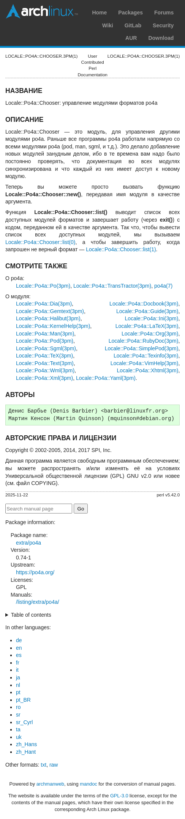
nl (18, 685)
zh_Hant (26, 752)
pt (18, 692)
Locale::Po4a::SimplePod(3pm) (142, 348)
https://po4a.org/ (35, 572)
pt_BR (23, 700)
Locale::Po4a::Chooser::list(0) (40, 242)
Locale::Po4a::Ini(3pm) (152, 318)
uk (19, 737)
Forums (164, 12)
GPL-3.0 (119, 796)
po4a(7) (163, 286)
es (19, 655)
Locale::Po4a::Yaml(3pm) (106, 378)
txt (43, 765)
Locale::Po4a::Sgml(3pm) (46, 348)
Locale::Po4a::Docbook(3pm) (143, 304)
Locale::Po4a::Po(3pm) (43, 286)
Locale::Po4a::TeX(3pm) (44, 356)
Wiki (107, 25)
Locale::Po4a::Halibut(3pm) (48, 318)
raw (53, 765)
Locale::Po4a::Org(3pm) (150, 334)
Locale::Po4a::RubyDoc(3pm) (144, 341)
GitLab (133, 25)
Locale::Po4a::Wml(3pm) (45, 370)
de (19, 640)
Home (99, 12)
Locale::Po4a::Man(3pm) (45, 334)
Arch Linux (42, 11)
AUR (131, 38)
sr (18, 715)
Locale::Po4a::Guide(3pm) (147, 311)
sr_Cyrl (24, 722)
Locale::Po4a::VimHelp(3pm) (145, 363)
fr (17, 663)
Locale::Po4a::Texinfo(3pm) (146, 356)
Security (163, 25)
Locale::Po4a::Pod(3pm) (44, 341)
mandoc (88, 784)
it (17, 670)
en (19, 648)
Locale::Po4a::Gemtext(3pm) (50, 311)
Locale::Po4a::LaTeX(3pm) (147, 326)
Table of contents (31, 615)
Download (161, 38)
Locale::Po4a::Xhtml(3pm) (148, 370)
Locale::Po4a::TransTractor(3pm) (112, 286)
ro (18, 707)
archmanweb (50, 784)
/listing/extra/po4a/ (37, 602)
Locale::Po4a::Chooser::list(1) (121, 249)
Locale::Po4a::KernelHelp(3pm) (53, 326)
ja (18, 677)
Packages (130, 12)
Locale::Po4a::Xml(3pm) (44, 378)
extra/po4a (28, 543)
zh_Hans (26, 744)
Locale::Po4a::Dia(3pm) (44, 304)
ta (18, 729)
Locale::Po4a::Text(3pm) (45, 363)
